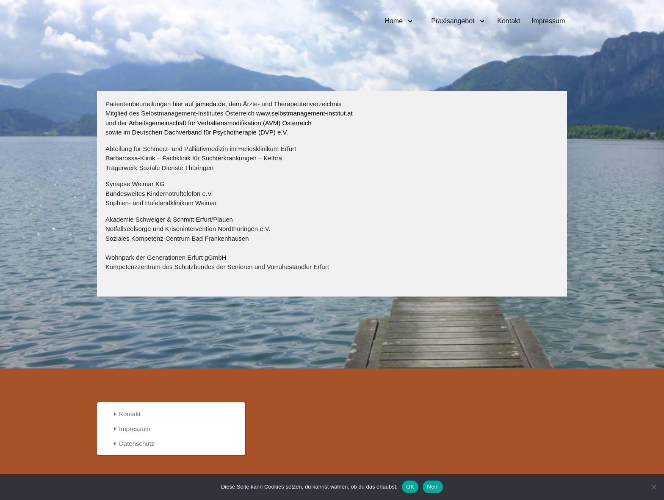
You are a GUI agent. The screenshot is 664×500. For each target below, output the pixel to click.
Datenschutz (136, 443)
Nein (433, 487)
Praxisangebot (452, 21)
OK (410, 487)
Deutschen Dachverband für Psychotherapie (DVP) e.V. (210, 132)
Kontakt (508, 21)
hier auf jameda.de (198, 103)
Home (395, 21)
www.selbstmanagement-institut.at (304, 113)
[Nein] (653, 487)
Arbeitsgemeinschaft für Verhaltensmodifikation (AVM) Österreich (220, 122)
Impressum (548, 21)
